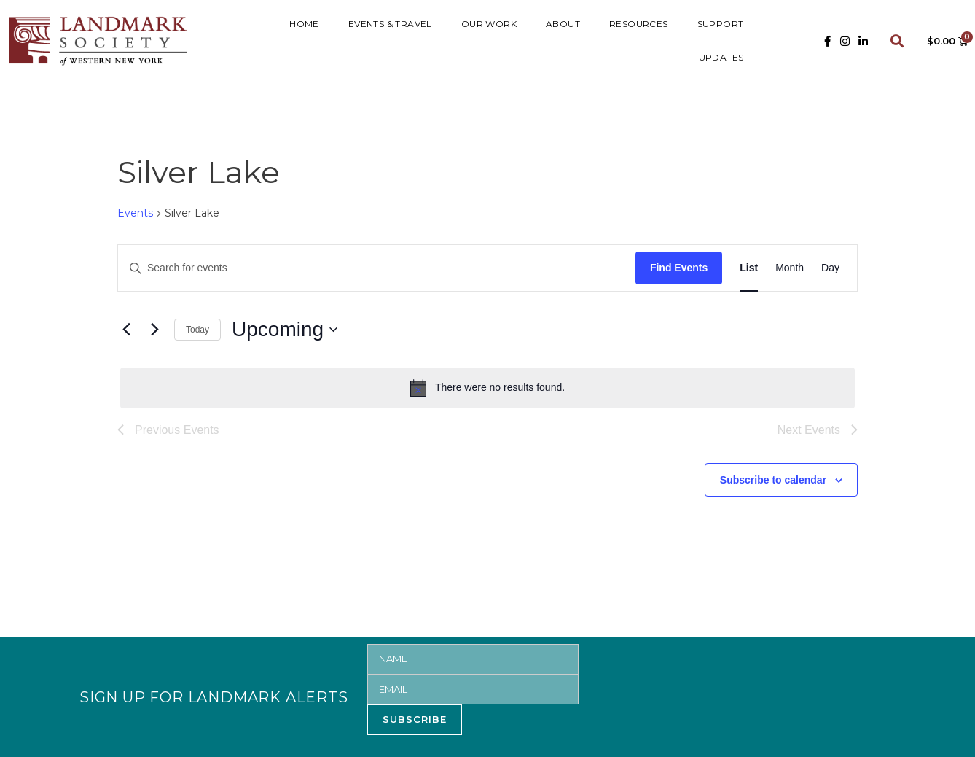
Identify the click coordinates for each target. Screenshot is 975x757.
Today (197, 330)
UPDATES (721, 57)
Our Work (489, 23)
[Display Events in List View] (749, 268)
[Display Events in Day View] (830, 268)
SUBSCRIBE (415, 719)
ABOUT (563, 23)
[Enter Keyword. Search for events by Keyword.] (376, 268)
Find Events (679, 267)
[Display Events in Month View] (789, 268)
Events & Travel (390, 23)
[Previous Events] (126, 329)
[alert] (487, 388)
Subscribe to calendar (773, 480)
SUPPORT (720, 23)
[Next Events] (154, 329)
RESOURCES (638, 23)
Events (135, 213)
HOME (304, 23)
